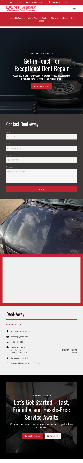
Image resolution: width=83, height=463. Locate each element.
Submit (41, 194)
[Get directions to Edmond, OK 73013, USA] (60, 2)
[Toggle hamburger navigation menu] (74, 8)
